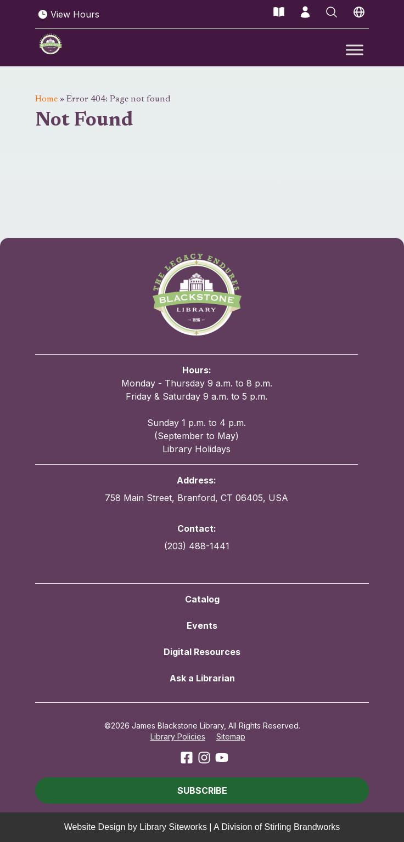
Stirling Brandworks (302, 827)
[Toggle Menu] (354, 49)
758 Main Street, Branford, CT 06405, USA (196, 497)
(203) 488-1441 (196, 546)
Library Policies (177, 736)
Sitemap (230, 736)
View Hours (68, 14)
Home (46, 99)
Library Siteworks (173, 827)
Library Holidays (196, 448)
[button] (202, 790)
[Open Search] (331, 12)
